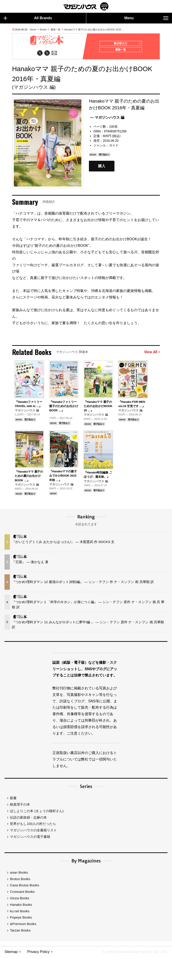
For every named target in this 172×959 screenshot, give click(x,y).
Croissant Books (22, 893)
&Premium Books (23, 925)
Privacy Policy (38, 953)
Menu (146, 18)
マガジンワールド (86, 6)
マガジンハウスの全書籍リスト (33, 832)
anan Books (19, 874)
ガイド (113, 147)
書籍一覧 (55, 29)
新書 (13, 800)
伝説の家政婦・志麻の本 (28, 819)
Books (43, 29)
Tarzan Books (20, 932)
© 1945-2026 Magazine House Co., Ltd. (132, 953)
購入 (101, 168)
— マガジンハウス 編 (107, 119)
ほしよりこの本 (36, 813)
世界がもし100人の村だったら (33, 825)
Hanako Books (21, 906)
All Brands (28, 18)
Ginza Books (19, 900)
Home (33, 29)
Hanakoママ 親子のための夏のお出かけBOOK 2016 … (94, 29)
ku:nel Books (19, 913)
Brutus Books (20, 881)
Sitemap (11, 953)
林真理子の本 (20, 806)
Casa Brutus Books (24, 887)
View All (152, 354)
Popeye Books (21, 919)
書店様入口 (126, 43)
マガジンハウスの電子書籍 (30, 838)
